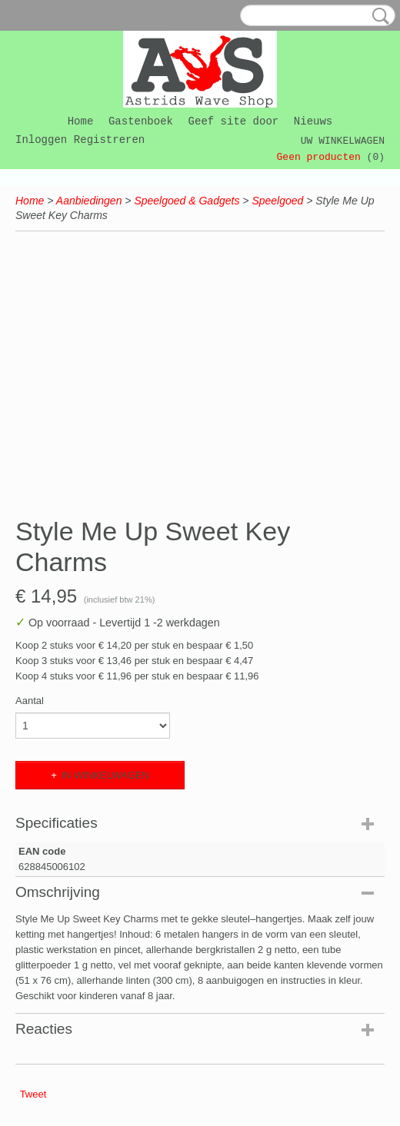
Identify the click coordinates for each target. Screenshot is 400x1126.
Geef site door (233, 121)
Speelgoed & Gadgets (186, 200)
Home (81, 121)
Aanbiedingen (89, 200)
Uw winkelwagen (343, 141)
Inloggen (41, 140)
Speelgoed (277, 200)
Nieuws (313, 121)
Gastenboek (140, 121)
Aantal (29, 700)
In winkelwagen (105, 775)
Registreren (109, 140)
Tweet (33, 1094)
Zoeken (377, 16)
